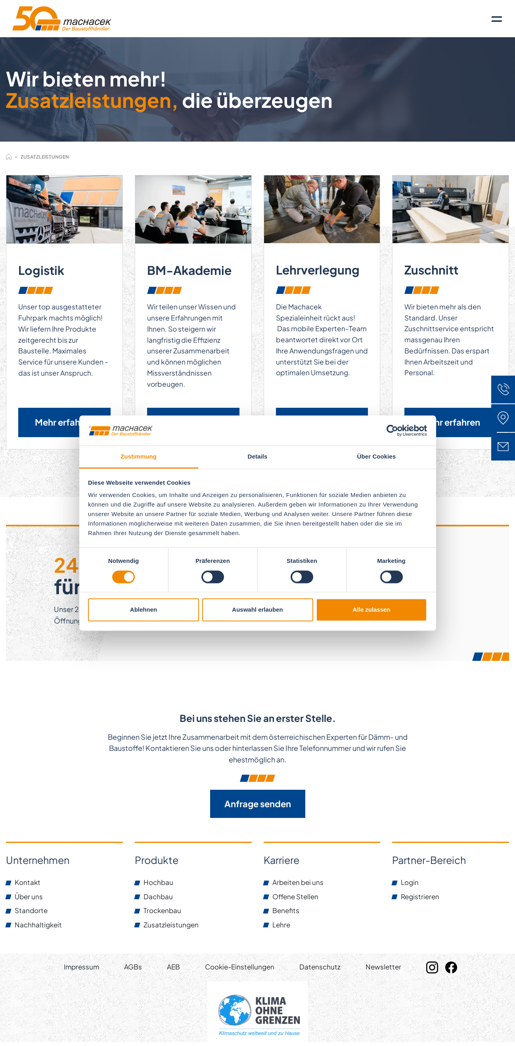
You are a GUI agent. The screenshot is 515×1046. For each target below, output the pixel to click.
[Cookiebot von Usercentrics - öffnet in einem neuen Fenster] (392, 430)
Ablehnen (143, 609)
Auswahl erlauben (257, 609)
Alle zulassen (371, 609)
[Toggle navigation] (497, 19)
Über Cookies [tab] (376, 456)
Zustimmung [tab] (139, 456)
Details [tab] (258, 456)
